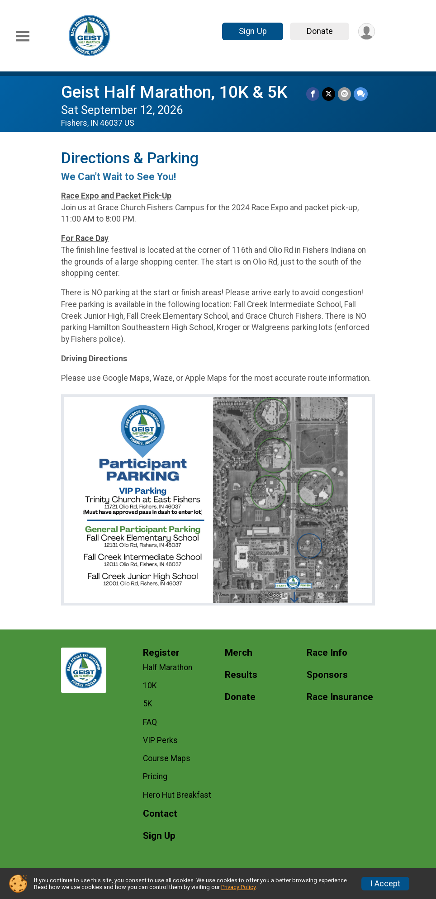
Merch (238, 653)
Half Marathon (167, 667)
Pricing (155, 776)
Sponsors (327, 675)
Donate (320, 31)
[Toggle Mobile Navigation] (23, 36)
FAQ (150, 722)
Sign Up (253, 31)
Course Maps (166, 758)
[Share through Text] (361, 93)
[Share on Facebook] (312, 93)
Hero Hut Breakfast (177, 795)
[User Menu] (366, 31)
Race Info (327, 653)
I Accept (385, 883)
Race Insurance (340, 697)
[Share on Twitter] (328, 93)
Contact (160, 814)
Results (241, 675)
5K (147, 703)
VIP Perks (160, 740)
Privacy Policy (238, 887)
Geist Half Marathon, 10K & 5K (174, 92)
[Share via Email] (344, 93)
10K (150, 685)
